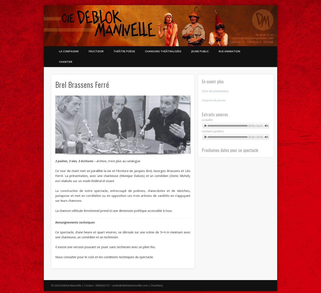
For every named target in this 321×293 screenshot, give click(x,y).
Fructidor (96, 51)
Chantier (65, 62)
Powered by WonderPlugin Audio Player (251, 130)
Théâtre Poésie (124, 51)
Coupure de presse (214, 100)
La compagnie (69, 51)
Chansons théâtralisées (163, 51)
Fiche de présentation (215, 91)
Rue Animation (229, 51)
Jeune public (200, 51)
